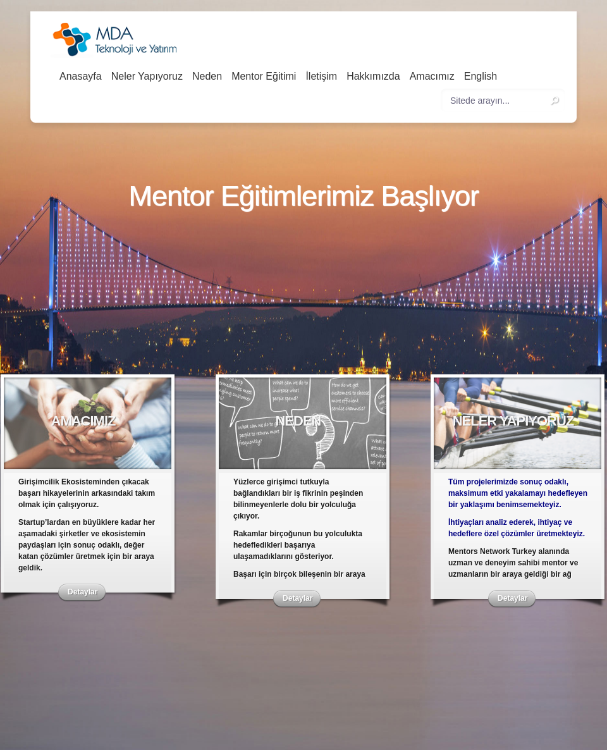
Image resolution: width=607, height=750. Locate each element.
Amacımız (432, 76)
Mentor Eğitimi (263, 76)
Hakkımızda (373, 76)
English (480, 76)
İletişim (321, 76)
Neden (207, 76)
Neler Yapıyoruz (147, 76)
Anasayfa (80, 76)
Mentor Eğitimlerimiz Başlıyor (303, 196)
